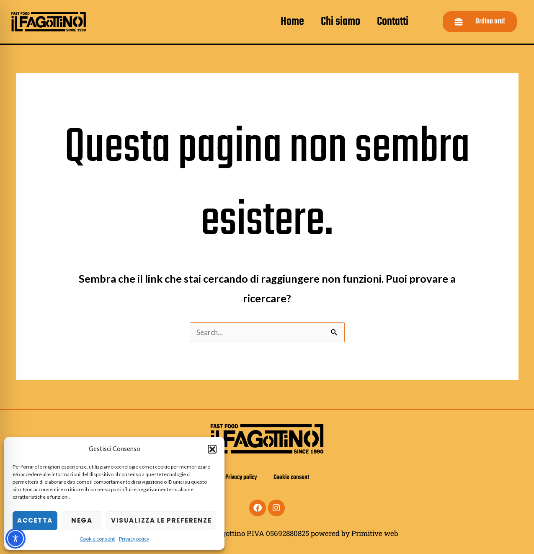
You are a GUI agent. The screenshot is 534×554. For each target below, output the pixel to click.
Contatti (392, 22)
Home (292, 22)
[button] (212, 449)
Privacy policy (134, 539)
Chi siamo (340, 22)
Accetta (35, 520)
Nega (81, 520)
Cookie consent (97, 539)
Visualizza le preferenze (161, 520)
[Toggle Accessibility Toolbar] (15, 538)
